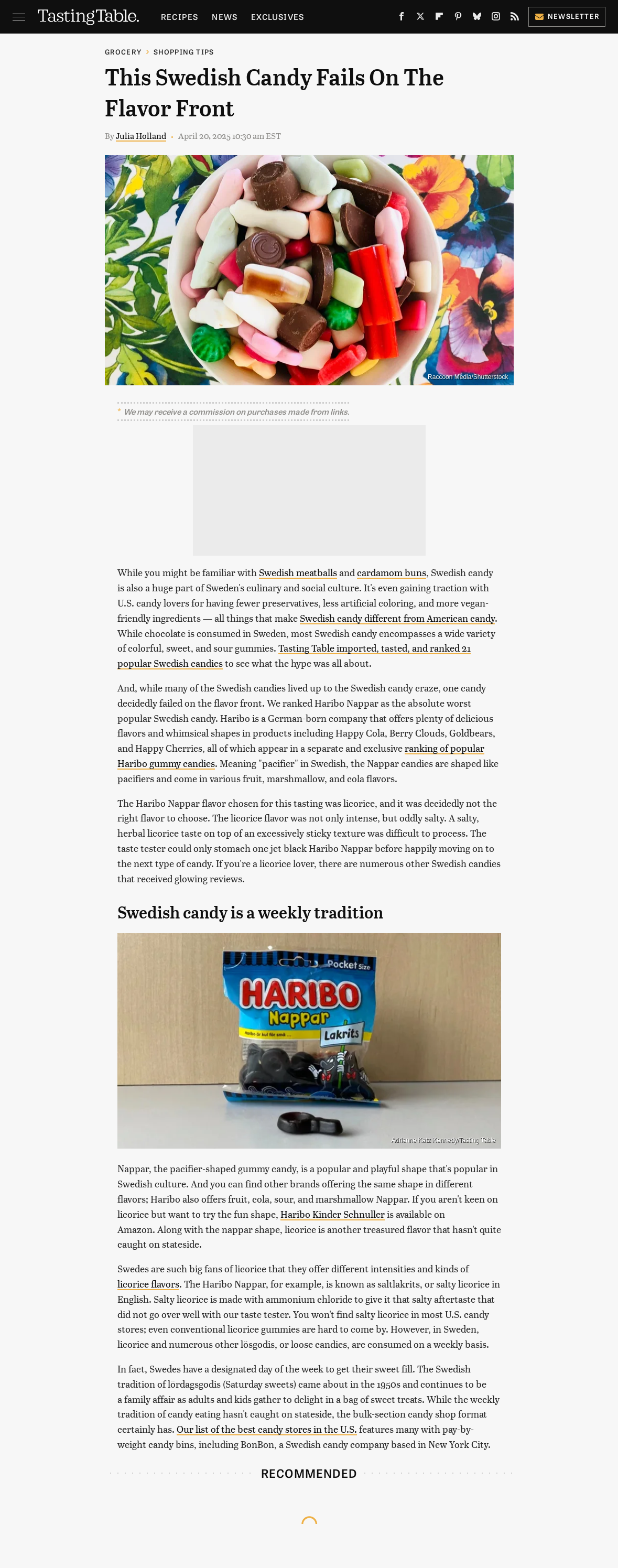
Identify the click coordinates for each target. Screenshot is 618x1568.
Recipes (179, 16)
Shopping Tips (184, 51)
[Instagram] (496, 18)
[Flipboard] (439, 18)
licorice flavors (148, 1283)
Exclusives (277, 16)
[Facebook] (401, 18)
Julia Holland (141, 135)
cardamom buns (391, 572)
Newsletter (567, 16)
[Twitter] (420, 18)
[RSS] (514, 18)
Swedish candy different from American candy (397, 617)
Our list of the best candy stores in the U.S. (267, 1428)
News (224, 16)
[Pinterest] (458, 18)
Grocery (123, 51)
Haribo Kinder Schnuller (332, 1213)
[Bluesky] (477, 18)
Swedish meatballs (298, 572)
